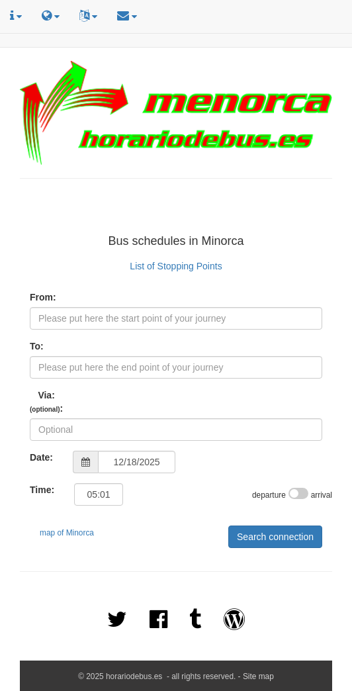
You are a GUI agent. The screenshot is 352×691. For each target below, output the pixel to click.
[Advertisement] (176, 208)
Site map (258, 676)
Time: (42, 489)
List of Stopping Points (176, 266)
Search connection (275, 536)
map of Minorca (67, 532)
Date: (41, 457)
